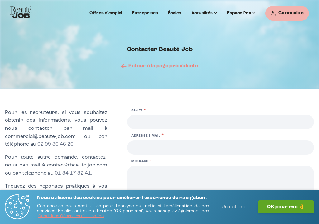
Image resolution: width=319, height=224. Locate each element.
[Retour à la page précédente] (159, 66)
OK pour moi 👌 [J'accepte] (286, 206)
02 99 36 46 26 (55, 144)
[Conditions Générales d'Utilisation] (71, 216)
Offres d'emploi (105, 13)
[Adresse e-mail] (220, 147)
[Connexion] (287, 13)
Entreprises (145, 13)
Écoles (174, 13)
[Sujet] (220, 122)
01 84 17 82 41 (73, 173)
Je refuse (233, 206)
